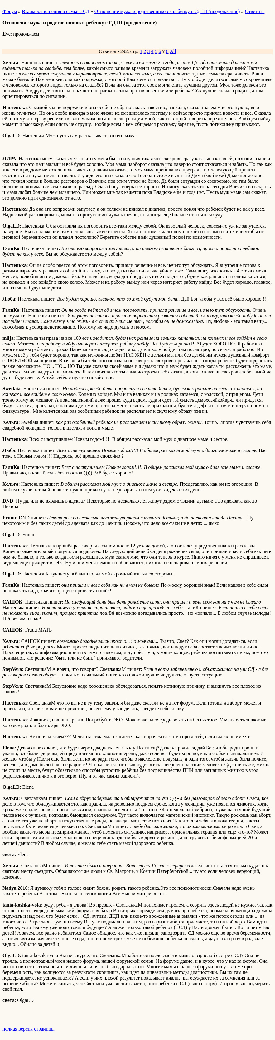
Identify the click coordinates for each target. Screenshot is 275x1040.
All (173, 51)
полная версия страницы (28, 1029)
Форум (9, 11)
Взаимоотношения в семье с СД (55, 11)
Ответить (254, 11)
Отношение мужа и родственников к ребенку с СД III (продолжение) (167, 11)
